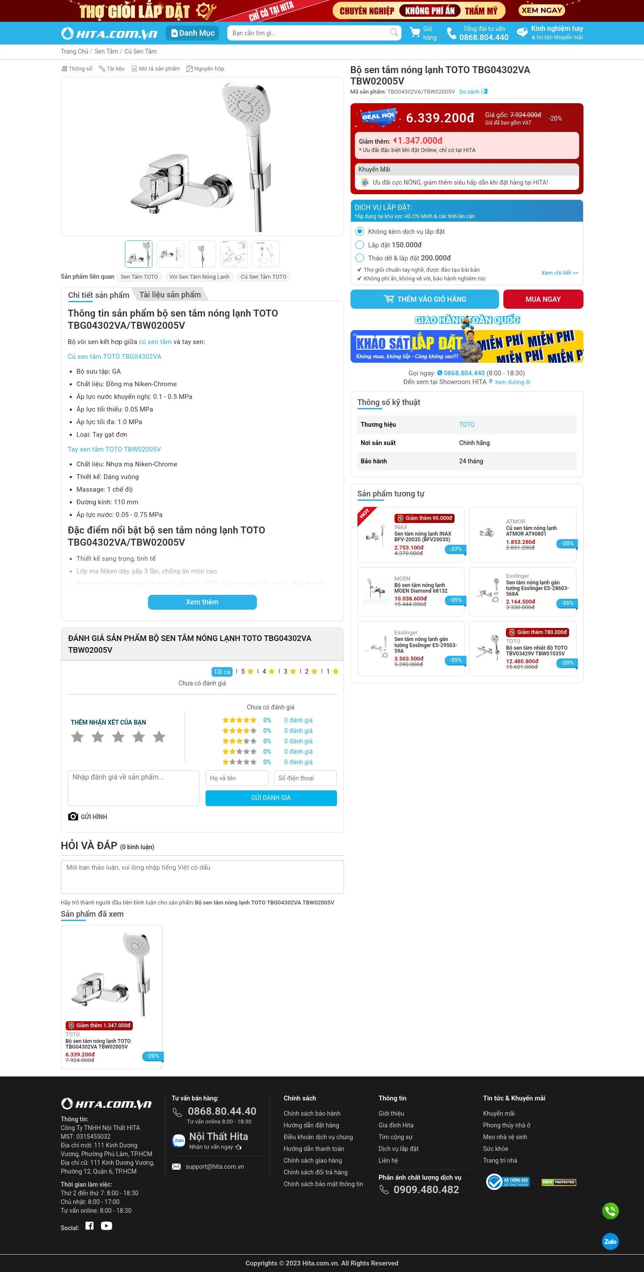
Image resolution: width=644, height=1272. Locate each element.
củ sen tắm (155, 342)
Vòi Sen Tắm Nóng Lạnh (199, 276)
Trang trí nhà (500, 1160)
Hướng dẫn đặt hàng (311, 1125)
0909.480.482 (426, 1190)
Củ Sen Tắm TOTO (264, 276)
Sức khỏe (496, 1148)
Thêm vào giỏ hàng (424, 299)
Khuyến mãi (499, 1113)
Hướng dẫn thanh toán (314, 1148)
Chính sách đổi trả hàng (316, 1172)
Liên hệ (388, 1160)
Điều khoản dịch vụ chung (318, 1137)
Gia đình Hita (396, 1125)
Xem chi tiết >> (559, 273)
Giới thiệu (392, 1113)
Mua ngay (543, 299)
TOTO (467, 424)
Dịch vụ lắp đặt (399, 1148)
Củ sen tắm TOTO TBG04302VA (115, 357)
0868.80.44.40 (222, 1111)
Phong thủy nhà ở (506, 1125)
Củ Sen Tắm (141, 51)
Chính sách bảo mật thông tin (324, 1184)
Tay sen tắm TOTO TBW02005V (114, 449)
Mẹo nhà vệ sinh (505, 1137)
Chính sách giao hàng (313, 1160)
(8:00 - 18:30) (481, 373)
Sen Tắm (106, 51)
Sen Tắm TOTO (139, 276)
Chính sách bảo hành (312, 1113)
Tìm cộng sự (396, 1137)
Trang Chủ (75, 51)
